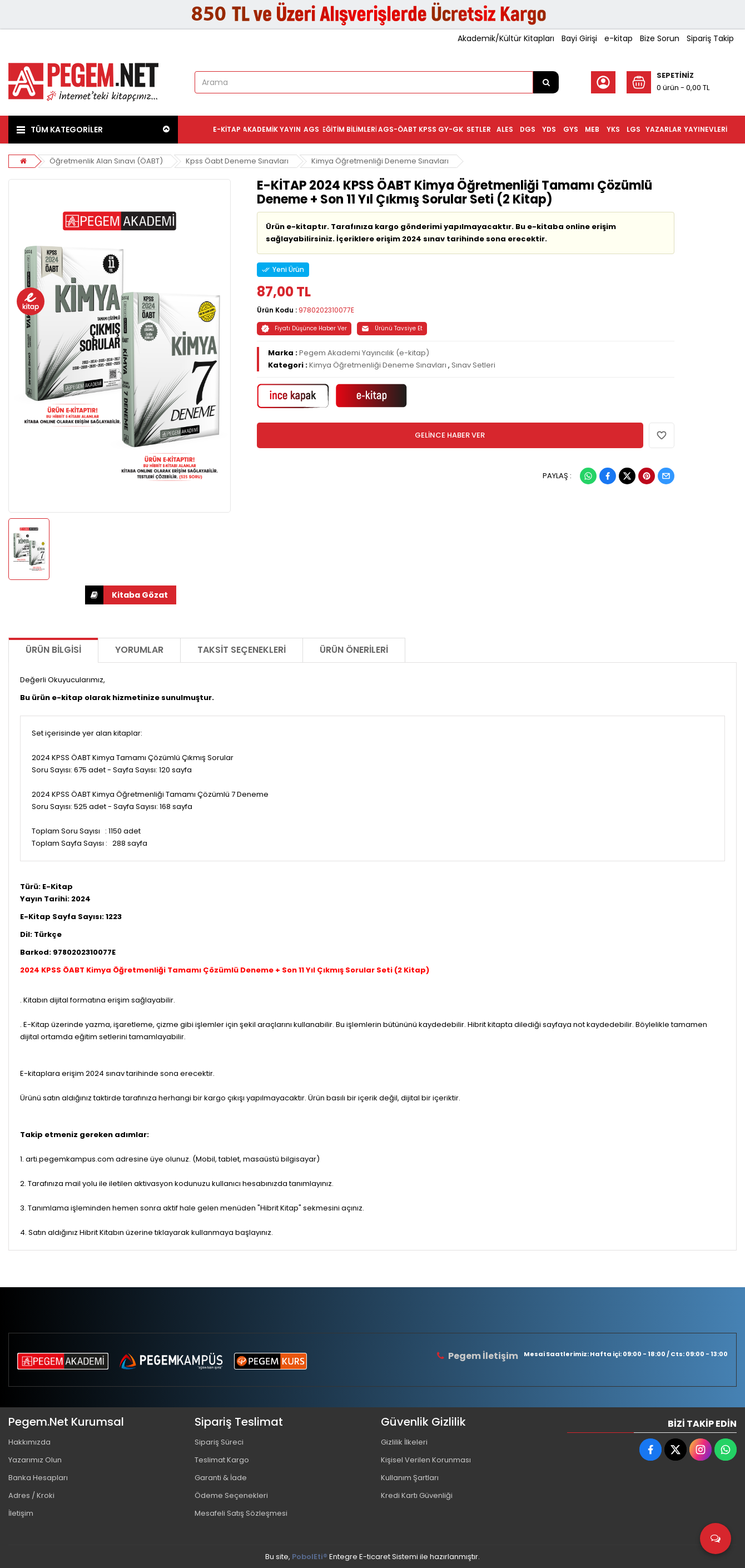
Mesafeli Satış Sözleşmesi (241, 1513)
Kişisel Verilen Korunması (426, 1460)
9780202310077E (326, 310)
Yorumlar (139, 649)
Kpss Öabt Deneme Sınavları (237, 161)
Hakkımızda (29, 1442)
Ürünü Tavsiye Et (392, 328)
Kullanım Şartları (410, 1477)
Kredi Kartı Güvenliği (417, 1495)
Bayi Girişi (579, 38)
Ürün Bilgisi (53, 649)
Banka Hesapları (38, 1477)
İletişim (20, 1513)
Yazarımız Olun (35, 1460)
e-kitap (618, 38)
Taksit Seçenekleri (241, 649)
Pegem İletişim (483, 1355)
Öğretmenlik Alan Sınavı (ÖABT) (106, 161)
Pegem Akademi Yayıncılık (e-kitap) (364, 353)
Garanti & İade (221, 1477)
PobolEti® (309, 1556)
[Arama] (546, 82)
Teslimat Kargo (222, 1460)
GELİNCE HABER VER (450, 435)
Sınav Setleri (473, 365)
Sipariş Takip (710, 38)
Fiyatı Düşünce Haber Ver (304, 328)
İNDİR (94, 594)
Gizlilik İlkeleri (404, 1442)
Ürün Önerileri (354, 649)
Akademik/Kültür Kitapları (506, 38)
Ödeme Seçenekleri (231, 1495)
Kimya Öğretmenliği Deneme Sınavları (380, 161)
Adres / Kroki (31, 1495)
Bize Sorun (659, 38)
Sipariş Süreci (219, 1442)
